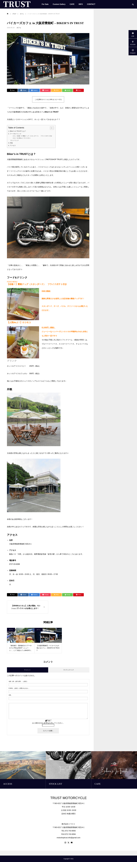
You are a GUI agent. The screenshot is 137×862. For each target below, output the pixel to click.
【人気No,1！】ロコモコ (23, 138)
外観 (11, 143)
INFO (81, 4)
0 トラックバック (69, 670)
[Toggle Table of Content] (50, 128)
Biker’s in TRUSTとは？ (18, 131)
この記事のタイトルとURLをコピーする (48, 99)
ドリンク (16, 140)
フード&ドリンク (15, 134)
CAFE (72, 4)
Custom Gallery (59, 4)
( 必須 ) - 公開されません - (19, 688)
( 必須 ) (18, 681)
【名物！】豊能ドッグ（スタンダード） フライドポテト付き (34, 136)
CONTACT (91, 4)
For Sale (45, 4)
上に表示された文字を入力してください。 (48, 723)
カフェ (19, 27)
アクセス (13, 145)
